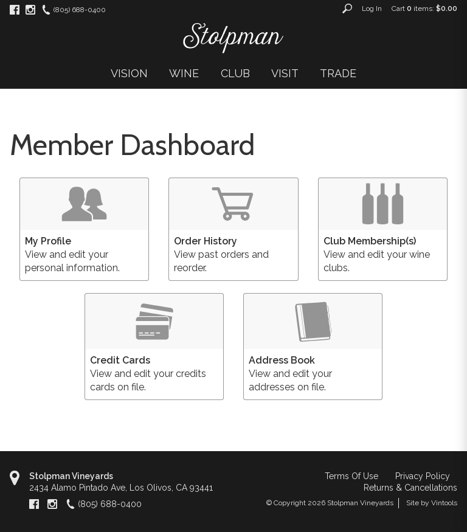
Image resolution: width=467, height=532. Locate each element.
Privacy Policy (422, 476)
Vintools (444, 503)
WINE (184, 73)
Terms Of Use (351, 476)
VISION (129, 73)
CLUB (235, 73)
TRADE (338, 73)
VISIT (285, 73)
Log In (372, 8)
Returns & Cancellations (410, 487)
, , (121, 487)
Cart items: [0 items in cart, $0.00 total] (424, 8)
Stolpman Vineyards (71, 476)
